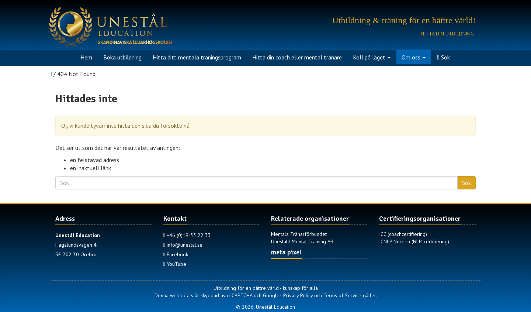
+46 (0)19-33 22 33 (187, 235)
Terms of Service (342, 295)
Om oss (414, 57)
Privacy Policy (298, 295)
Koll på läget (372, 57)
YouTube (174, 264)
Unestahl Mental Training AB (302, 241)
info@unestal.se (182, 244)
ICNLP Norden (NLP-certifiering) (414, 241)
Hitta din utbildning (447, 33)
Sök (443, 57)
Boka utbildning (122, 57)
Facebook (175, 254)
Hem (86, 57)
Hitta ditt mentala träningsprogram (197, 57)
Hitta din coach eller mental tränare (297, 57)
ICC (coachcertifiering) (403, 234)
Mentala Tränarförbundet (299, 234)
